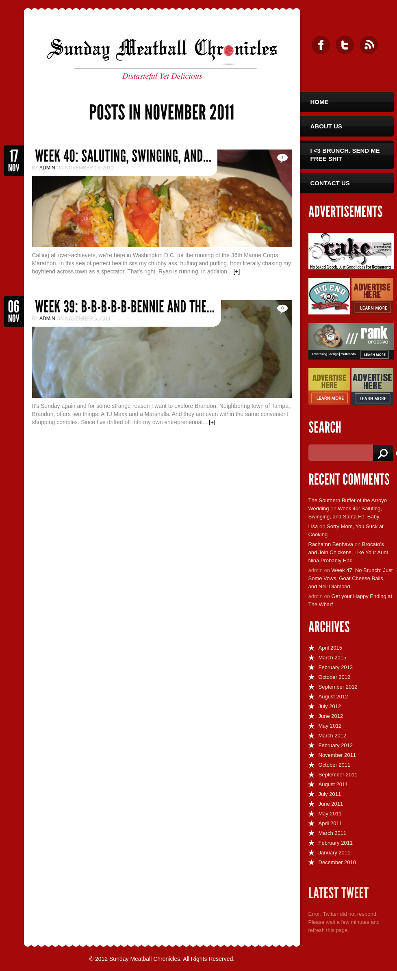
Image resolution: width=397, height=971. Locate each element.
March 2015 (333, 658)
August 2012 (333, 697)
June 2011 (331, 804)
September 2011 (338, 775)
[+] (236, 271)
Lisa (313, 526)
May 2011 (330, 814)
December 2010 (337, 862)
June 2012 (331, 716)
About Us (326, 126)
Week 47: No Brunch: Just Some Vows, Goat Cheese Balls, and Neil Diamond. (350, 578)
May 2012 (330, 726)
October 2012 (335, 677)
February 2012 (336, 745)
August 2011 (333, 784)
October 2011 (335, 765)
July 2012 (330, 706)
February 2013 (336, 667)
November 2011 (337, 755)
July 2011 (330, 794)
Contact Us (330, 183)
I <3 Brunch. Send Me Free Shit (345, 154)
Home (319, 101)
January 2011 (335, 853)
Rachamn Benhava (331, 544)
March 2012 (333, 736)
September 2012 (338, 687)
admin (47, 168)
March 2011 (333, 833)
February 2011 (336, 843)
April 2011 (331, 823)
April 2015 (331, 648)
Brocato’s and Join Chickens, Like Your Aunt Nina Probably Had (348, 552)
